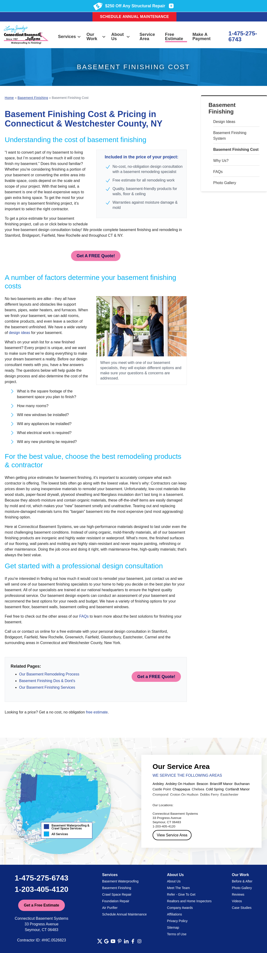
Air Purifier (109, 908)
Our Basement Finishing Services (47, 687)
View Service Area (172, 835)
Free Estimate (174, 36)
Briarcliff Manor (221, 784)
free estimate (97, 712)
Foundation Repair (115, 901)
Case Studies (241, 908)
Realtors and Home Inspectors (189, 901)
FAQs (218, 172)
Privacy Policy (177, 921)
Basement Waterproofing (120, 881)
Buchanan (242, 784)
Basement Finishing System (229, 135)
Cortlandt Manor (237, 789)
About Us (120, 36)
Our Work (96, 36)
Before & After (242, 881)
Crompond (160, 795)
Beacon (202, 784)
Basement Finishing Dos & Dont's (47, 681)
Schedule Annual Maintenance (134, 17)
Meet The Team (178, 888)
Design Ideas (224, 122)
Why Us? (221, 161)
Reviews (238, 894)
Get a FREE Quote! (156, 676)
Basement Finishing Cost (236, 150)
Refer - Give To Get (181, 894)
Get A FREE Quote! (96, 255)
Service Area (147, 36)
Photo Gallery (224, 183)
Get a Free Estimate (41, 905)
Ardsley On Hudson (180, 784)
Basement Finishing (222, 108)
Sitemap (173, 927)
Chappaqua (181, 789)
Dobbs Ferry (209, 795)
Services (69, 36)
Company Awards (180, 908)
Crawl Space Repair (117, 894)
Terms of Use (176, 934)
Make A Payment (201, 36)
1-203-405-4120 (41, 889)
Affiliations (174, 914)
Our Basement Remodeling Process (49, 674)
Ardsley (158, 784)
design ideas (19, 333)
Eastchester (229, 795)
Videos (237, 901)
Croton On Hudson (184, 795)
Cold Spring (215, 789)
